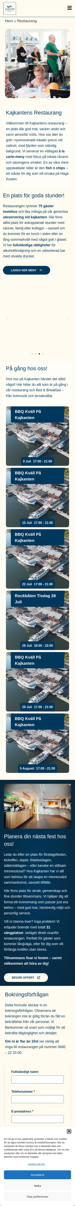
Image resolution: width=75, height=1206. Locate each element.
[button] (69, 1131)
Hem (9, 21)
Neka (37, 1185)
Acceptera (37, 1174)
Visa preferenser (37, 1196)
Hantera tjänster (36, 1164)
